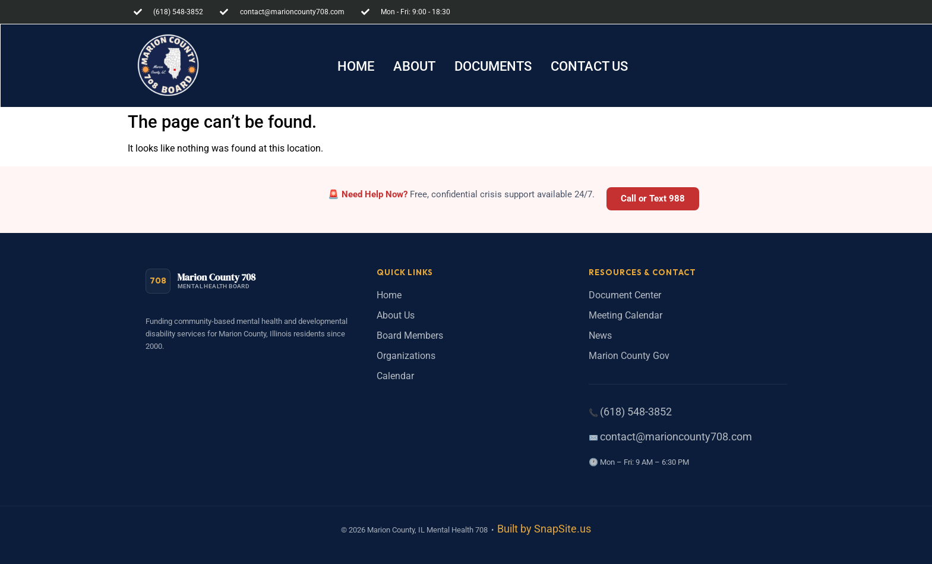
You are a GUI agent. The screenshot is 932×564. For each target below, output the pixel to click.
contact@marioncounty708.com (676, 437)
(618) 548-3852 (636, 412)
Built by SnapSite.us (544, 529)
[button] (493, 66)
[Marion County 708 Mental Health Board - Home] (201, 281)
